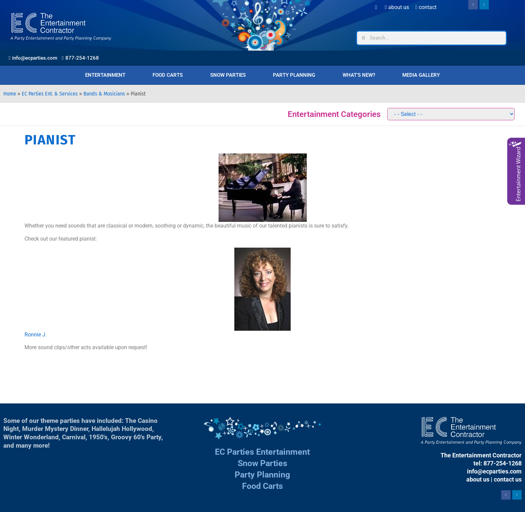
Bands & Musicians (104, 93)
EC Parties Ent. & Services (50, 93)
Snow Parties (228, 75)
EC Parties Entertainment (262, 452)
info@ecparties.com (494, 471)
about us (477, 479)
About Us (397, 7)
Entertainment (105, 75)
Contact (425, 7)
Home (9, 93)
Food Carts (168, 75)
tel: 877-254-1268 (497, 463)
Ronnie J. (35, 334)
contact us (508, 479)
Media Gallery (421, 75)
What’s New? (359, 75)
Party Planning (294, 75)
